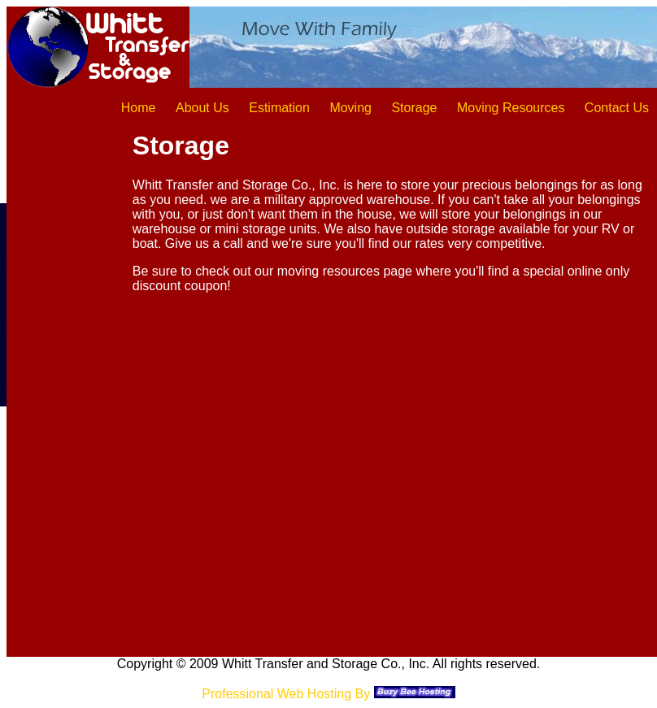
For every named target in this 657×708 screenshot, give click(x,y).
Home (138, 108)
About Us (202, 108)
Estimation (279, 108)
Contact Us (617, 108)
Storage (414, 108)
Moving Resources (511, 108)
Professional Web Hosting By (286, 694)
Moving (350, 108)
